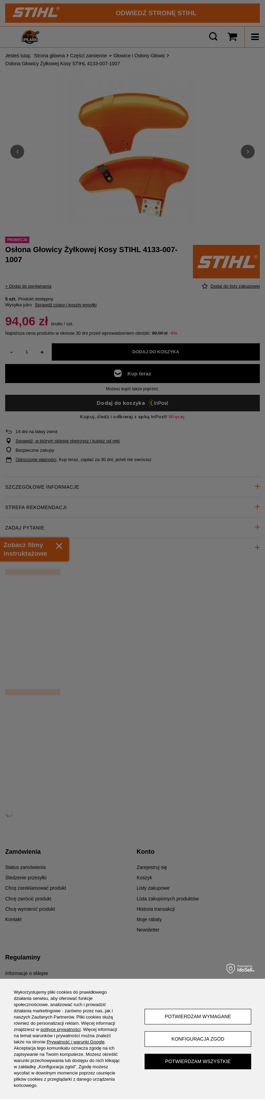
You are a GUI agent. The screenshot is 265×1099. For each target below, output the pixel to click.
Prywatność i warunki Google (76, 1041)
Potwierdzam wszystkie (198, 1061)
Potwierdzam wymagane (198, 1016)
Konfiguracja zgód (197, 1039)
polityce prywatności (60, 1029)
